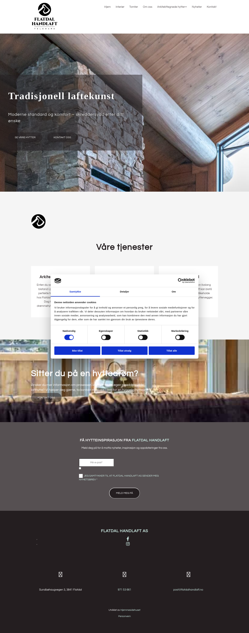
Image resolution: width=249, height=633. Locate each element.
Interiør (120, 6)
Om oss (147, 6)
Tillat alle (171, 350)
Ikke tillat (77, 350)
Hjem (107, 6)
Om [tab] (174, 291)
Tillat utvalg (124, 350)
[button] (25, 137)
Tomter (133, 6)
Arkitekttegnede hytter (171, 6)
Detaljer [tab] (124, 291)
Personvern (124, 616)
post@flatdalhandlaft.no (188, 589)
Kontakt (212, 6)
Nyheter (197, 6)
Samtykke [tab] (75, 291)
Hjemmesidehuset (130, 610)
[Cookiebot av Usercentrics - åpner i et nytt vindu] (180, 280)
